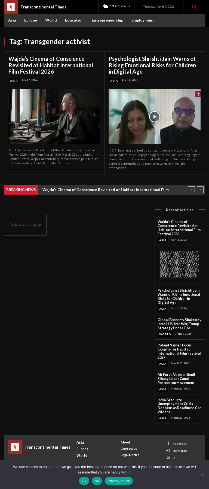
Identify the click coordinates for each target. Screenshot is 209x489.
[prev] (191, 189)
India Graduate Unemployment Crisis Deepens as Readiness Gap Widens (178, 400)
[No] (202, 474)
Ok (84, 481)
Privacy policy (118, 481)
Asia (14, 80)
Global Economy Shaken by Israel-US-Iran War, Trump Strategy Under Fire (178, 321)
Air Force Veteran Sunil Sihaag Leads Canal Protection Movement (175, 374)
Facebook (180, 437)
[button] (194, 6)
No (97, 481)
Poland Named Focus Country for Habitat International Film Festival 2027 (177, 347)
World (165, 331)
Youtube (179, 459)
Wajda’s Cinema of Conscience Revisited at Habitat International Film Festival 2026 (50, 64)
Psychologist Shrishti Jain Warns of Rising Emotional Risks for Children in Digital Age (152, 64)
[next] (200, 189)
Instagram (180, 444)
